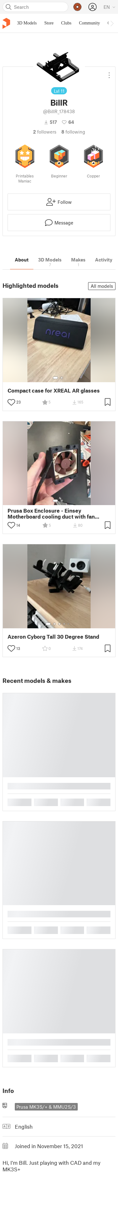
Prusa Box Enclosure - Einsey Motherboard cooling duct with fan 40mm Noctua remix (51, 514)
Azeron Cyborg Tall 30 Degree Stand (53, 637)
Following (73, 132)
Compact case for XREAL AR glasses (54, 390)
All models (102, 286)
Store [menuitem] (49, 23)
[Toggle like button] (11, 402)
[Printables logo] (6, 23)
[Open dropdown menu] (109, 72)
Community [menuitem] (89, 23)
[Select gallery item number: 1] (55, 378)
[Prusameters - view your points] (77, 7)
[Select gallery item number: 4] (64, 624)
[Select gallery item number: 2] (61, 378)
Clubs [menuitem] (66, 23)
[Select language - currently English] (109, 7)
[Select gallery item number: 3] (59, 624)
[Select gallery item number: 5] (69, 624)
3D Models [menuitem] (27, 23)
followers (44, 132)
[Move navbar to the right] (112, 23)
